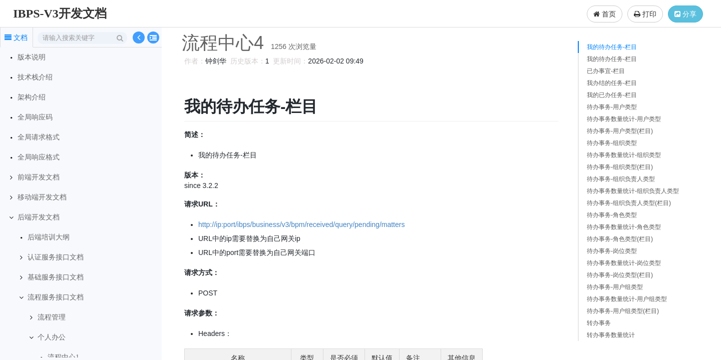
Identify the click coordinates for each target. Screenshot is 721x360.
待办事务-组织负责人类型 (621, 179)
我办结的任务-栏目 (612, 83)
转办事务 (599, 323)
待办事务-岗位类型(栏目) (620, 275)
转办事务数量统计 (611, 335)
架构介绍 (32, 97)
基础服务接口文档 (56, 277)
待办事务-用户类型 (612, 107)
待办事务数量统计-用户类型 (624, 119)
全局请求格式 (39, 137)
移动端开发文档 (42, 197)
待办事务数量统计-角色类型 (624, 227)
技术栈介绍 (35, 77)
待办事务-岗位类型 (612, 251)
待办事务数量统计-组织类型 (624, 155)
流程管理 (52, 317)
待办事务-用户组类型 (615, 287)
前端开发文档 (39, 177)
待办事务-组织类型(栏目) (620, 167)
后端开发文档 (39, 217)
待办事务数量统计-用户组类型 (627, 299)
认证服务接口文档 (56, 257)
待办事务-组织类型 (612, 143)
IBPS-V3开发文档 (60, 13)
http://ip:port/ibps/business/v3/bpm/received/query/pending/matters (300, 224)
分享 (685, 14)
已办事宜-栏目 (606, 71)
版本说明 (32, 57)
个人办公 (52, 337)
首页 (604, 14)
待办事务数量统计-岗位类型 (624, 263)
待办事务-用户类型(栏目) (620, 131)
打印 (645, 14)
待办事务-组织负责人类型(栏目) (629, 203)
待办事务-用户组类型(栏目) (623, 311)
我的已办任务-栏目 (612, 95)
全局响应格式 (39, 157)
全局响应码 (35, 117)
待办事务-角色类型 (612, 215)
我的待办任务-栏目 (612, 47)
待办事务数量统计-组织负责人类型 (633, 191)
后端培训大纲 (49, 237)
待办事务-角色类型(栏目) (620, 239)
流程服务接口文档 (56, 297)
